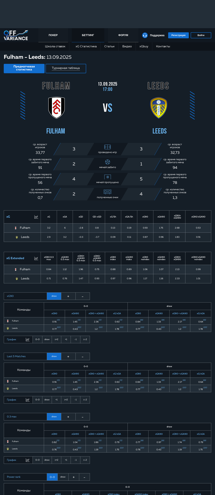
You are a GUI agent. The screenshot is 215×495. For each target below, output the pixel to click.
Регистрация (178, 35)
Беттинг (88, 35)
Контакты (163, 46)
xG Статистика (85, 46)
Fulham (25, 227)
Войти (201, 35)
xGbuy (144, 46)
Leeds (25, 237)
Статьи (109, 46)
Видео (127, 46)
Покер (53, 35)
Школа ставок (55, 46)
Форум (123, 35)
